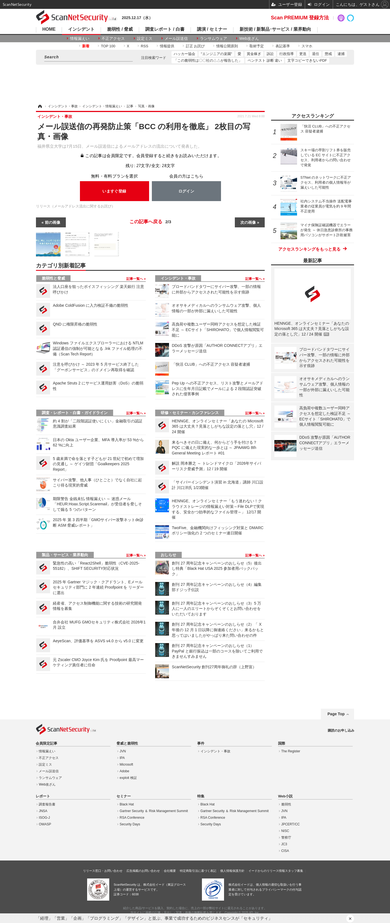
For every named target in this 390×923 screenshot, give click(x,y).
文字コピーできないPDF (307, 60)
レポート (43, 796)
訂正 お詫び (195, 46)
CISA (285, 851)
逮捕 (341, 54)
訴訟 (270, 54)
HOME (49, 29)
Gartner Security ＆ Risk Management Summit (154, 811)
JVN (123, 751)
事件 (200, 743)
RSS (144, 46)
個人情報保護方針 (232, 870)
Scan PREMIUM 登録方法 (300, 17)
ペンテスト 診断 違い (265, 60)
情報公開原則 (227, 46)
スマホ (306, 46)
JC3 (284, 844)
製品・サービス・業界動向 (65, 555)
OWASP (45, 824)
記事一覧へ (135, 279)
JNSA (43, 811)
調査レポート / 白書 (164, 29)
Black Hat (127, 804)
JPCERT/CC (290, 824)
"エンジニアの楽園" (216, 54)
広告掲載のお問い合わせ (143, 870)
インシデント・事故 (178, 278)
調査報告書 (47, 804)
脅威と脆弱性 (127, 743)
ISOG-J (44, 818)
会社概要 (170, 870)
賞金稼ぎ (254, 54)
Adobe (124, 771)
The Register (290, 751)
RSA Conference (132, 818)
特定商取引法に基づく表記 (198, 870)
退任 (315, 54)
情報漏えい (79, 38)
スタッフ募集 (294, 870)
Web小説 (285, 796)
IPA (122, 758)
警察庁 (286, 837)
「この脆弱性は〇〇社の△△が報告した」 (208, 60)
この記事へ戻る (150, 222)
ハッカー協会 (184, 54)
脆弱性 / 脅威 (120, 29)
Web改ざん (249, 38)
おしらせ (168, 555)
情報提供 (167, 46)
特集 (200, 796)
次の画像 (248, 222)
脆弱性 (286, 804)
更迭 (302, 54)
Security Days (130, 824)
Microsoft (126, 764)
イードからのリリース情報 (266, 870)
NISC (285, 831)
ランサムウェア (213, 38)
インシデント (81, 29)
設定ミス (144, 38)
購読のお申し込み (341, 730)
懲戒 (328, 54)
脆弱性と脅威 (53, 278)
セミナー (123, 796)
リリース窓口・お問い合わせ (103, 870)
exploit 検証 (128, 778)
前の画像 (52, 222)
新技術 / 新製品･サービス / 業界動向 (275, 29)
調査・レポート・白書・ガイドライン (75, 412)
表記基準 (282, 46)
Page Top (336, 714)
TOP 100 (108, 46)
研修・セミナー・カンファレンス (190, 412)
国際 (281, 743)
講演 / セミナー (212, 29)
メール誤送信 (176, 38)
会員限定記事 (46, 743)
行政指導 (286, 54)
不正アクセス (113, 38)
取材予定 (256, 46)
